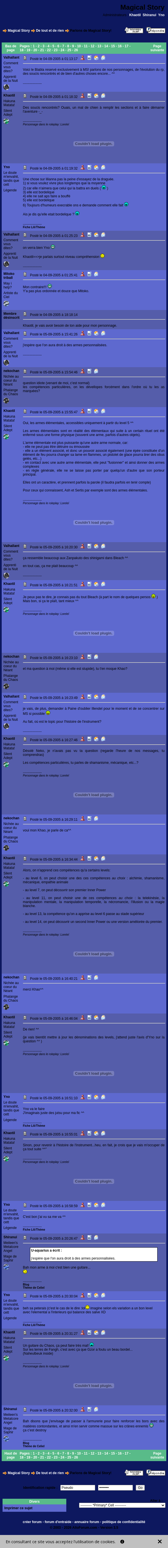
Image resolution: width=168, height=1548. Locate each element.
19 (28, 50)
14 (106, 46)
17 (126, 46)
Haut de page (11, 1455)
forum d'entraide (58, 1522)
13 (99, 46)
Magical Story (19, 31)
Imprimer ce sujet (18, 1508)
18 (22, 50)
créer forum (32, 1522)
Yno (161, 15)
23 (56, 50)
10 (79, 46)
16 (120, 46)
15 (113, 46)
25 (69, 50)
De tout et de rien (50, 31)
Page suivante (157, 48)
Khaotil (135, 15)
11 (86, 46)
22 (49, 50)
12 (92, 46)
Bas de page (10, 48)
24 (62, 50)
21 (42, 50)
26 (76, 50)
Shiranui (149, 15)
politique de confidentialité (123, 1522)
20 (35, 50)
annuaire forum (87, 1522)
